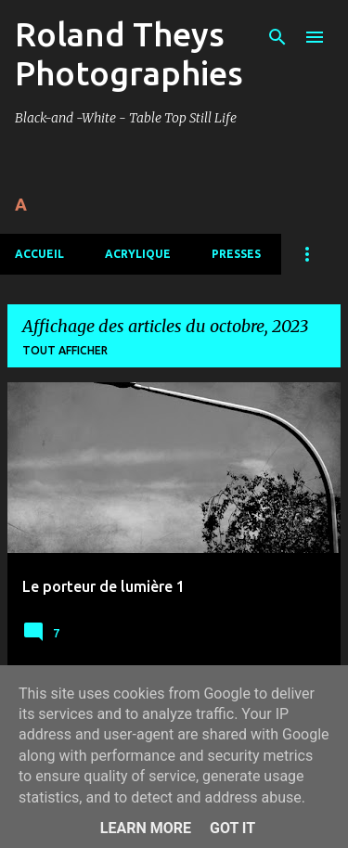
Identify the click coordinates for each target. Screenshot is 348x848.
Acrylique (138, 254)
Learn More (145, 828)
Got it (232, 828)
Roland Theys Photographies (129, 53)
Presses (236, 254)
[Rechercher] (277, 37)
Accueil (39, 254)
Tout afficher (65, 350)
